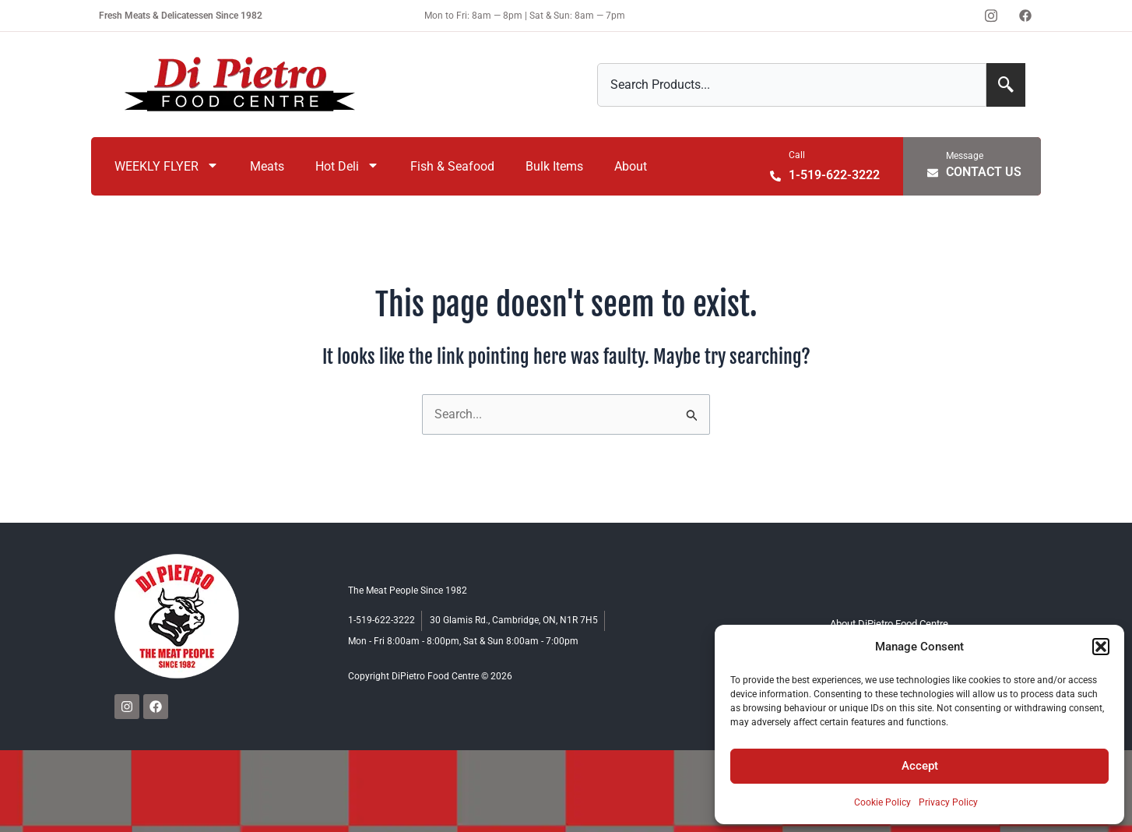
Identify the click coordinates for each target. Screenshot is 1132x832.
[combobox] (791, 85)
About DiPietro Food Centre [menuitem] (890, 623)
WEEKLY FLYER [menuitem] (166, 166)
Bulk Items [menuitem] (554, 166)
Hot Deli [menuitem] (347, 166)
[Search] (1005, 85)
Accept (920, 766)
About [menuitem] (630, 166)
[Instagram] (991, 15)
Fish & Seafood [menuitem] (452, 166)
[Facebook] (1025, 15)
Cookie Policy (882, 802)
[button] (1101, 646)
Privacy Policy (948, 802)
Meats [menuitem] (267, 166)
